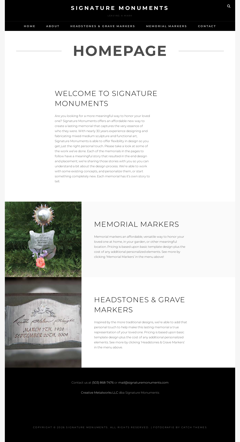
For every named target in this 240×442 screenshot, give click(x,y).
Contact (207, 26)
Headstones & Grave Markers (102, 26)
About (53, 26)
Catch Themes (194, 427)
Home (29, 26)
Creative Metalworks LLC (99, 392)
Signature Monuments (120, 8)
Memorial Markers (166, 26)
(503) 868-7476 (103, 382)
